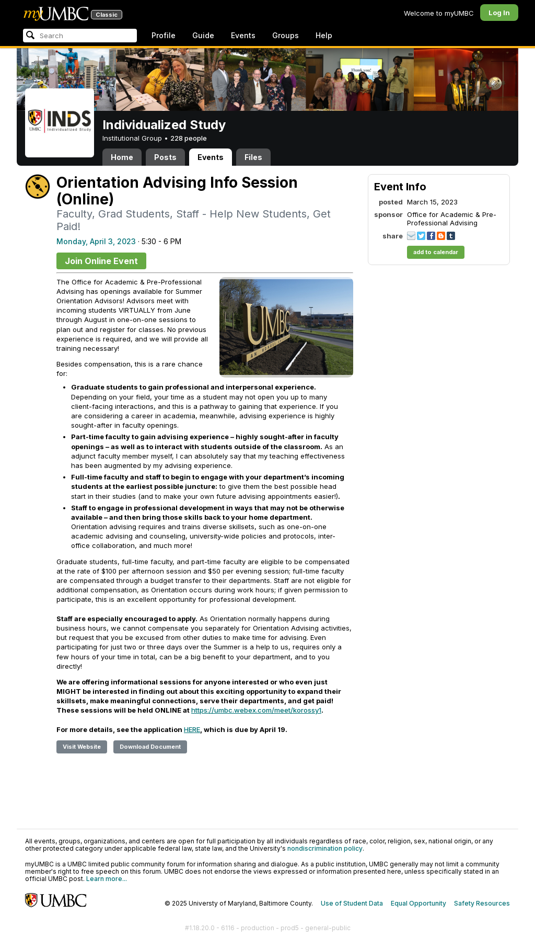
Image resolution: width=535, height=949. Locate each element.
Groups (285, 35)
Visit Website (82, 746)
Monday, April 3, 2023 (96, 241)
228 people (188, 138)
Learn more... (106, 879)
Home (122, 157)
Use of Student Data (352, 903)
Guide (203, 35)
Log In (499, 12)
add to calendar (435, 252)
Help (324, 35)
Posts (165, 157)
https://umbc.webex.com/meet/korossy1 (256, 710)
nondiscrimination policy (325, 848)
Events (243, 35)
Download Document (150, 746)
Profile (164, 35)
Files (253, 157)
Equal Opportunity (418, 903)
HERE (192, 729)
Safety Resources (482, 903)
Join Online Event (101, 261)
